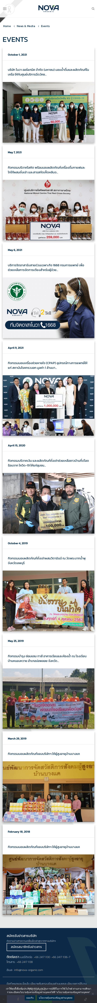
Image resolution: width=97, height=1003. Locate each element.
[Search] (93, 8)
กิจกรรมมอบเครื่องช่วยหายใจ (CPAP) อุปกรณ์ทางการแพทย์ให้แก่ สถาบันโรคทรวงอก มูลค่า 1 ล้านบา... (47, 365)
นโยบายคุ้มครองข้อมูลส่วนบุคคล (56, 998)
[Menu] (5, 8)
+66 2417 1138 (25, 962)
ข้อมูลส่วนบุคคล (57, 984)
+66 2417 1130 (42, 957)
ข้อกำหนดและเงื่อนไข (18, 984)
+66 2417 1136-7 (61, 957)
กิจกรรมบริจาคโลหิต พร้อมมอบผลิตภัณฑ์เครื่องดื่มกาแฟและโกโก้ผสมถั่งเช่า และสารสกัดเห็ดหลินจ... (46, 170)
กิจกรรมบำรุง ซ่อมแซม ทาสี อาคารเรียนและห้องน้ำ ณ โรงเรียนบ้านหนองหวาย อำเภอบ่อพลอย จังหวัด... (47, 658)
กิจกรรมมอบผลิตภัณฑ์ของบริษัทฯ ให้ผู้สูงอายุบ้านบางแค (44, 753)
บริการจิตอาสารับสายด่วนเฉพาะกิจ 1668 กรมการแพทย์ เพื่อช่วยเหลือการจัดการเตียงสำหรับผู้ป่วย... (46, 267)
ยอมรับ (30, 998)
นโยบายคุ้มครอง (39, 984)
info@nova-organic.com (28, 970)
